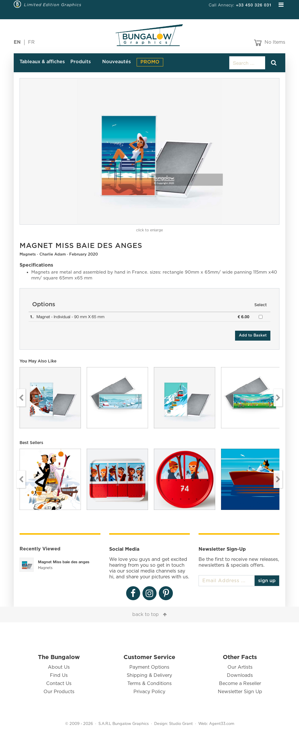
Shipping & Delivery (149, 675)
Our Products (59, 691)
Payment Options (149, 667)
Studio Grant (181, 724)
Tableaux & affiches (42, 61)
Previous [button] (21, 397)
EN (17, 42)
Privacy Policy (149, 691)
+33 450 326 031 (254, 4)
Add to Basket (253, 335)
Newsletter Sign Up (240, 691)
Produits (80, 61)
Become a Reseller (240, 683)
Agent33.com (221, 724)
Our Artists (240, 667)
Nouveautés (116, 61)
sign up (267, 580)
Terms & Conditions (149, 683)
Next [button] (278, 397)
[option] (149, 151)
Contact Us (59, 683)
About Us (59, 667)
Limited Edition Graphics (52, 4)
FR (31, 42)
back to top (145, 614)
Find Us (59, 675)
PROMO (149, 62)
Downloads (240, 675)
